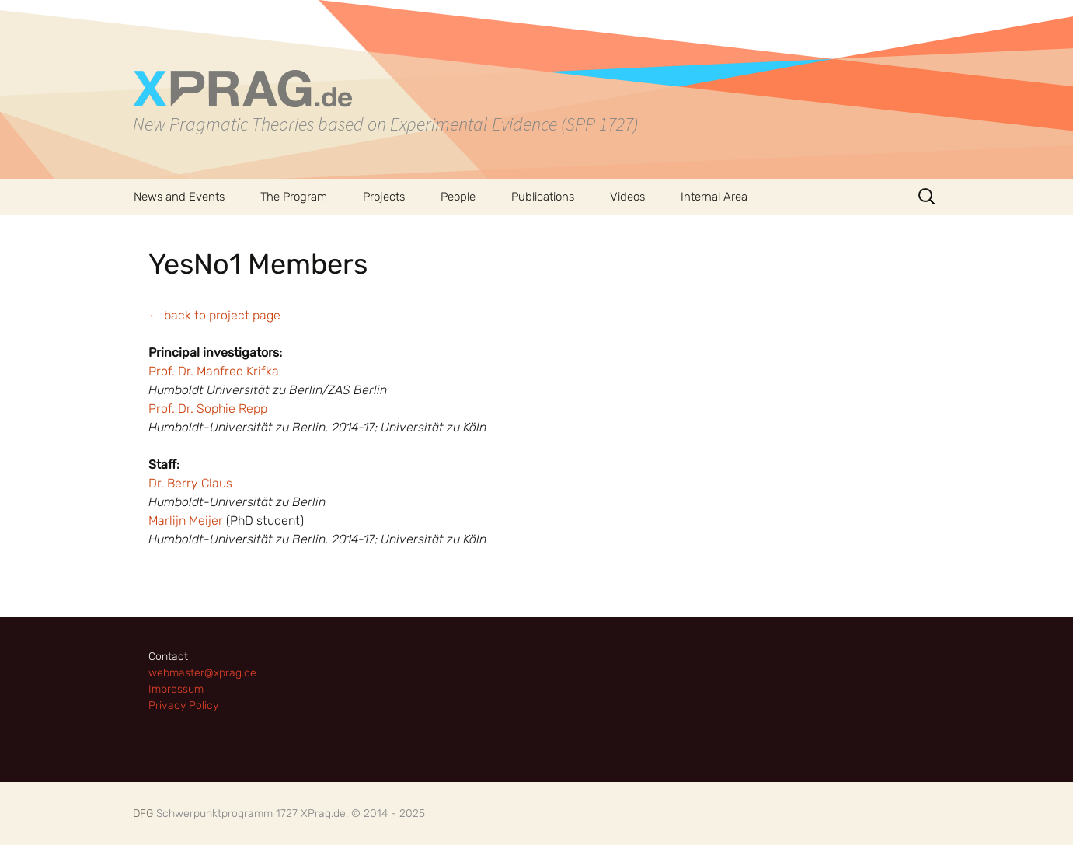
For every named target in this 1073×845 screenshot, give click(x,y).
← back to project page (214, 315)
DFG (143, 813)
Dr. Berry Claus (190, 483)
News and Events (179, 197)
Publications (542, 197)
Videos (627, 197)
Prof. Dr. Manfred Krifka (213, 371)
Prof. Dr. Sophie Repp (207, 408)
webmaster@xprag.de (202, 672)
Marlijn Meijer (185, 520)
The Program (293, 197)
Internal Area (714, 197)
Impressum (176, 689)
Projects (384, 197)
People (458, 197)
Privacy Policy (183, 705)
